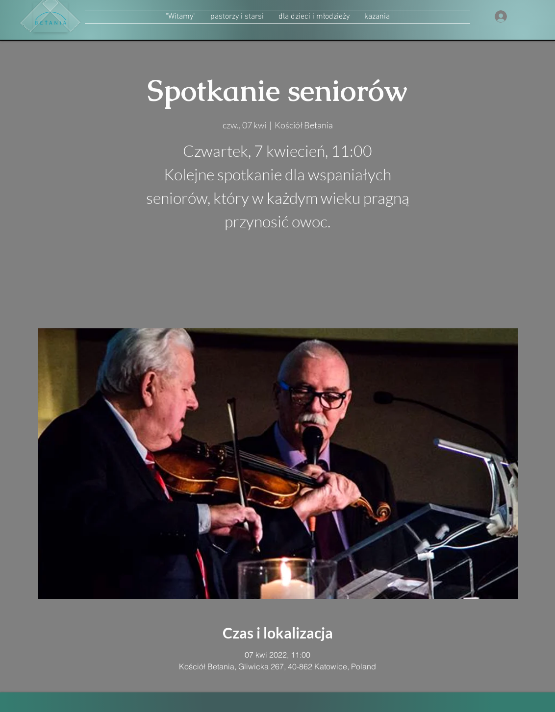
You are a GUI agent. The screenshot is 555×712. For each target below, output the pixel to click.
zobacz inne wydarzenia (278, 282)
